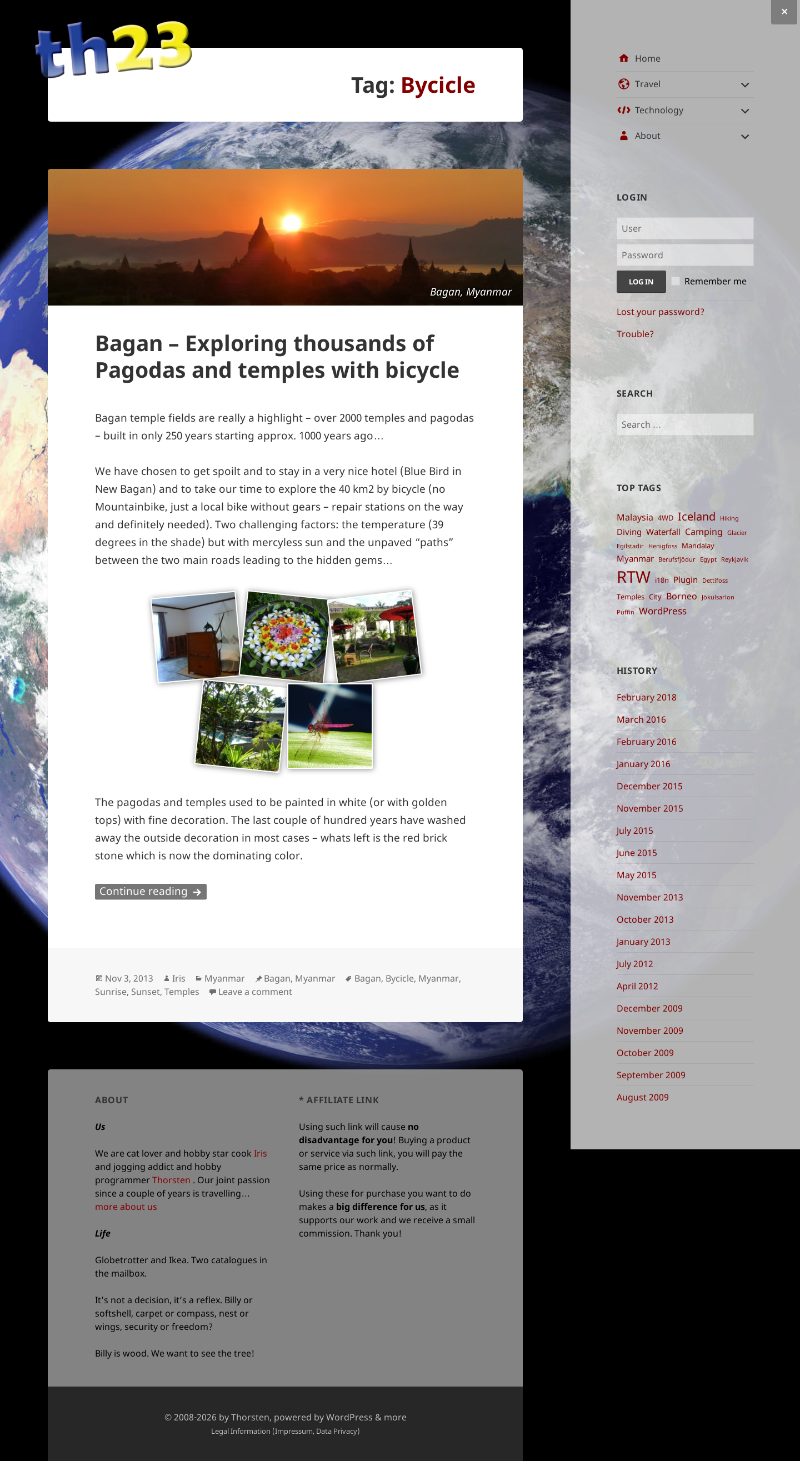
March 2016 (641, 719)
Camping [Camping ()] (704, 532)
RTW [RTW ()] (634, 577)
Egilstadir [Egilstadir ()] (630, 546)
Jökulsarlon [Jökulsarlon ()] (718, 597)
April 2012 (637, 986)
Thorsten (171, 1180)
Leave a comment (255, 991)
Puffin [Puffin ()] (625, 612)
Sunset (145, 991)
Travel (648, 84)
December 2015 (650, 786)
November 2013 (650, 897)
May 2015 (637, 875)
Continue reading (153, 891)
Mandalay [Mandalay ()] (698, 546)
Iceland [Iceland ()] (697, 516)
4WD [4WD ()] (665, 518)
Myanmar (224, 978)
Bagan (367, 978)
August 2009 (643, 1097)
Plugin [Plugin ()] (685, 579)
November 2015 (650, 808)
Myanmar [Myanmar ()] (635, 558)
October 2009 (645, 1053)
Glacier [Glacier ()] (737, 533)
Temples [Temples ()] (630, 597)
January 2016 (644, 764)
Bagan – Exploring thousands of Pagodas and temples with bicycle (277, 356)
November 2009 (650, 1030)
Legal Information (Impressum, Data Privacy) (285, 1431)
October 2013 (645, 919)
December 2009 (650, 1008)
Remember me (715, 281)
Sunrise (111, 991)
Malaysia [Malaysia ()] (635, 517)
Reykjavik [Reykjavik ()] (734, 559)
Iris (179, 978)
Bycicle (400, 978)
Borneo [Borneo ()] (681, 596)
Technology (659, 110)
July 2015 (635, 830)
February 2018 (647, 697)
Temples (181, 991)
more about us (126, 1206)
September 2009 (651, 1075)
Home (648, 58)
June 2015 (637, 853)
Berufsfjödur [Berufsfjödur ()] (677, 559)
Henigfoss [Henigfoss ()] (662, 546)
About (648, 135)
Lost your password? (660, 312)
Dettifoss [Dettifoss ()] (715, 580)
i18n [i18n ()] (662, 580)
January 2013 (644, 941)
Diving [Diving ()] (629, 531)
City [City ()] (655, 597)
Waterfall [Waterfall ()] (663, 531)
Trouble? (635, 334)
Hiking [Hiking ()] (729, 518)
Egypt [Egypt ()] (708, 559)
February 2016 (647, 741)
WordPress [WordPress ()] (663, 610)
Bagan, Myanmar (300, 978)
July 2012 (635, 964)
